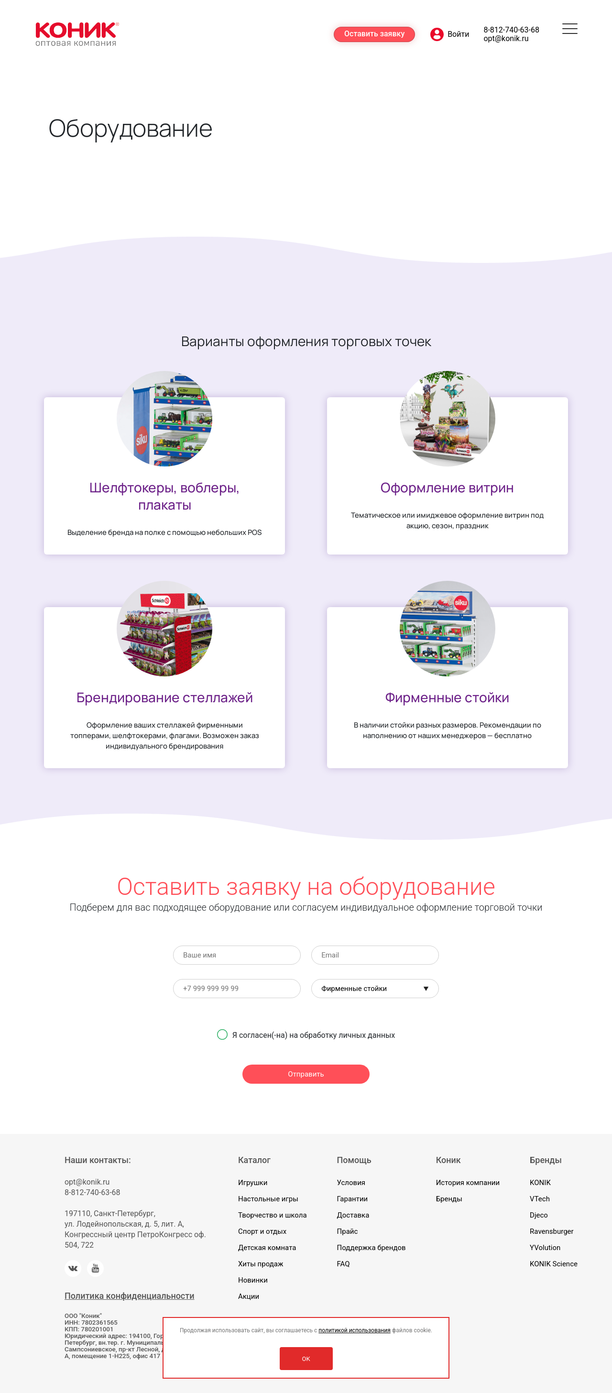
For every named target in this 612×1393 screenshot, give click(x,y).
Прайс (347, 1231)
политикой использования (354, 1330)
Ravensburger (552, 1231)
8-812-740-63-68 (511, 30)
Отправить (306, 1074)
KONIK (540, 1182)
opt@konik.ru (505, 38)
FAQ (343, 1264)
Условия (351, 1182)
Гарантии (352, 1199)
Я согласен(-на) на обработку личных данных (313, 1035)
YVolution (545, 1247)
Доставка (353, 1215)
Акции (248, 1296)
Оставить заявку (374, 33)
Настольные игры (268, 1199)
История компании (468, 1182)
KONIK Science (554, 1264)
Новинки (253, 1280)
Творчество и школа (272, 1215)
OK (306, 1358)
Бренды (449, 1199)
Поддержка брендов (371, 1247)
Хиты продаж (260, 1264)
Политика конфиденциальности (130, 1296)
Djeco (539, 1215)
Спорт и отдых (262, 1231)
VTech (540, 1199)
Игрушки (252, 1182)
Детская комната (267, 1247)
